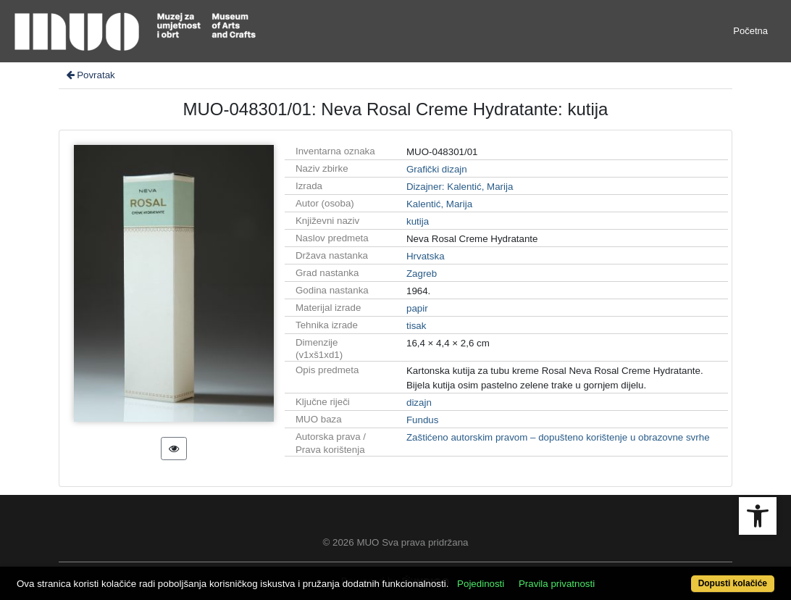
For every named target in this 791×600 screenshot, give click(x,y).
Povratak (89, 75)
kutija (417, 221)
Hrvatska (425, 256)
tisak (416, 325)
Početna (750, 30)
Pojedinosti (480, 583)
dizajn (419, 402)
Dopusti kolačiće (732, 583)
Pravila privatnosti (557, 583)
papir (417, 308)
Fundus (422, 419)
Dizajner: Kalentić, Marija (459, 186)
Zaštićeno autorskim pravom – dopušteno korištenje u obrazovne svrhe (558, 437)
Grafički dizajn (436, 169)
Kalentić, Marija (439, 204)
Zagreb (421, 273)
